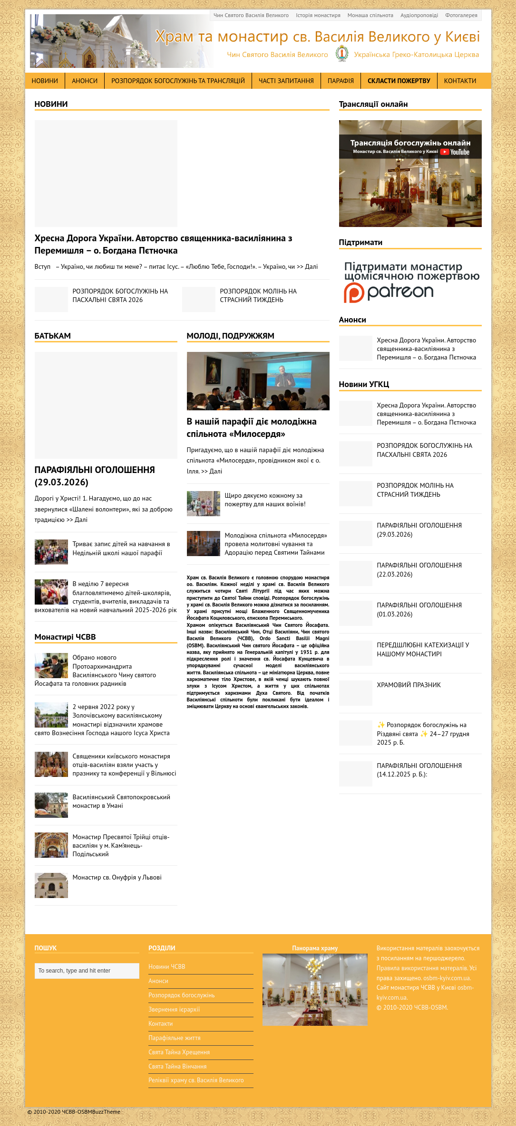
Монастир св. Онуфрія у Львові (117, 877)
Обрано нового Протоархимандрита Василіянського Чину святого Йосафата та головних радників (95, 670)
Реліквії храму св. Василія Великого (195, 1080)
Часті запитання (286, 80)
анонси (84, 80)
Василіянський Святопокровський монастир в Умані (122, 801)
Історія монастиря (318, 15)
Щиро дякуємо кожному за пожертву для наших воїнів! (265, 499)
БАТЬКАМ (53, 335)
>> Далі (307, 266)
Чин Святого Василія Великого (251, 15)
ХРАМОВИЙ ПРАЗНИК (409, 685)
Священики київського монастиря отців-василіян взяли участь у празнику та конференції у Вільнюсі (124, 764)
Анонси (353, 319)
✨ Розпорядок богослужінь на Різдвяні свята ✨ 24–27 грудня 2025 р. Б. (423, 733)
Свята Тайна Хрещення (179, 1052)
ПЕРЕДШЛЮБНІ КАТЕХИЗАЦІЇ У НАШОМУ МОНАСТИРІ (423, 649)
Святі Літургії (253, 590)
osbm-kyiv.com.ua (446, 978)
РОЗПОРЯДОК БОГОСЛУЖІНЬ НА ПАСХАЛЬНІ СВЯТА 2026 (120, 295)
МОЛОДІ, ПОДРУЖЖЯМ (230, 335)
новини (45, 80)
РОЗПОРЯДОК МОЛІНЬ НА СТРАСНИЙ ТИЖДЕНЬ (258, 295)
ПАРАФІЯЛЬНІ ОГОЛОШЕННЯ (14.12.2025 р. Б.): (419, 769)
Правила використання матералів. (422, 968)
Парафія (341, 80)
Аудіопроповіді (419, 15)
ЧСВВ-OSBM (430, 1007)
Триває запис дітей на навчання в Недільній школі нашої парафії (121, 548)
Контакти (460, 80)
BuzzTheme (106, 1111)
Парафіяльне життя (174, 1038)
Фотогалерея (461, 15)
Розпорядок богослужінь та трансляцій (178, 80)
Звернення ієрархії (174, 1009)
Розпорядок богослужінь (181, 995)
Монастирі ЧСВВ (65, 636)
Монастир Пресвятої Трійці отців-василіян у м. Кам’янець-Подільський (121, 845)
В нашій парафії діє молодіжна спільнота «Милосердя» (252, 427)
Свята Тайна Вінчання (177, 1066)
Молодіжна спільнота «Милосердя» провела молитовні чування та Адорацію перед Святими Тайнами (276, 544)
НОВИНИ (51, 103)
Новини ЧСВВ (166, 967)
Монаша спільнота (370, 15)
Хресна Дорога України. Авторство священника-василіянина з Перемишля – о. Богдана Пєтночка (163, 244)
